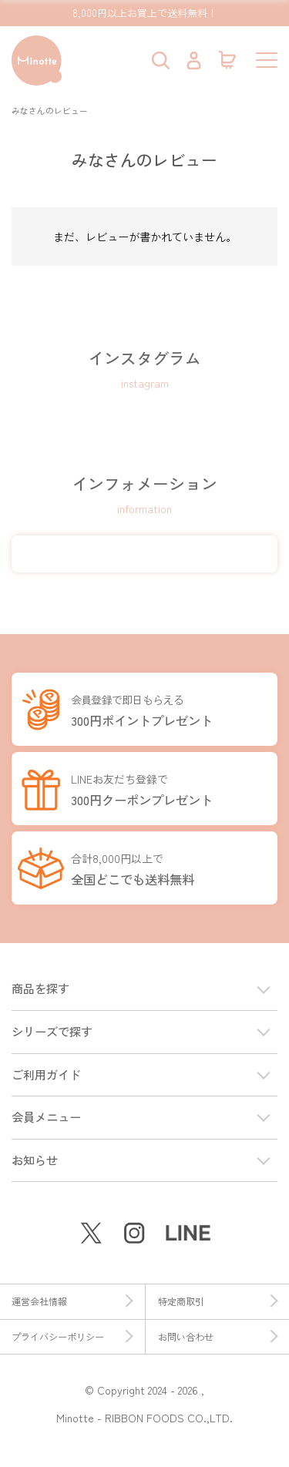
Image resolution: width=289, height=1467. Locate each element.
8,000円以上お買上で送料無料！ (144, 12)
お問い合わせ (218, 1336)
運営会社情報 (72, 1301)
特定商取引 (218, 1301)
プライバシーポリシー (72, 1336)
